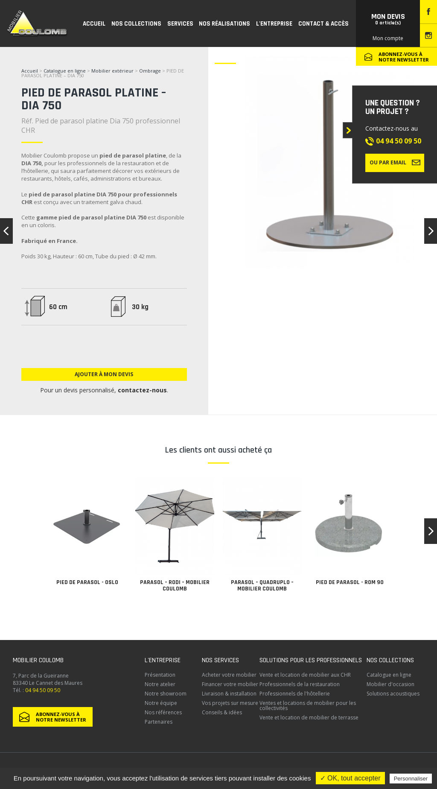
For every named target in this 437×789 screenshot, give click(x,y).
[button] (430, 531)
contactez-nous (142, 390)
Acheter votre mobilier (229, 674)
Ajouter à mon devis (104, 374)
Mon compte (388, 38)
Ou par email (395, 162)
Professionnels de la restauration (299, 684)
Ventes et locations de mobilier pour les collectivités (307, 705)
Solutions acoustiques (393, 693)
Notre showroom (165, 693)
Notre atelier (160, 684)
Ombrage (150, 70)
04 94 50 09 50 (398, 141)
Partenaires (158, 721)
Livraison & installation (229, 693)
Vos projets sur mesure (230, 703)
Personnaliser (411, 778)
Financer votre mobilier (230, 684)
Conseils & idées (222, 712)
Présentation (160, 674)
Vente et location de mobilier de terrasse (308, 717)
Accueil (29, 70)
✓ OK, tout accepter (350, 778)
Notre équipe (161, 703)
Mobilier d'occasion (390, 684)
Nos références (163, 712)
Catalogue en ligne (65, 70)
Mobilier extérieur (112, 70)
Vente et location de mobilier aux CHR (305, 674)
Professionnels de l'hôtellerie (294, 693)
